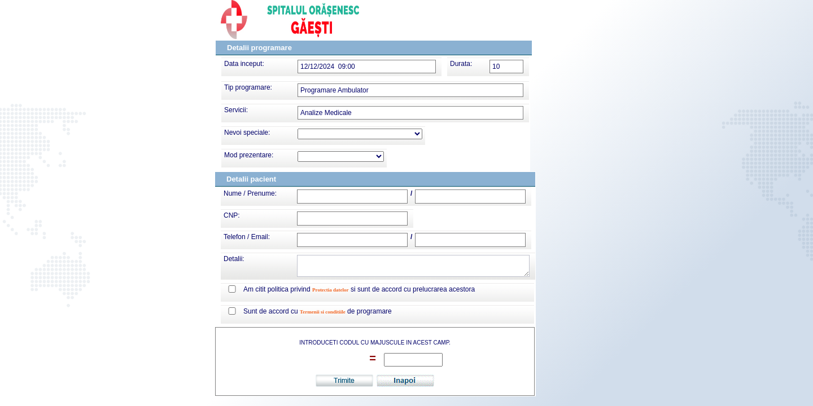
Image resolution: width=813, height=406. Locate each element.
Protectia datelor (330, 290)
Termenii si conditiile (323, 312)
